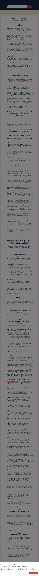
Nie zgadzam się (25, 573)
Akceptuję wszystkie (33, 573)
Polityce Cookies (20, 570)
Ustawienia (17, 573)
